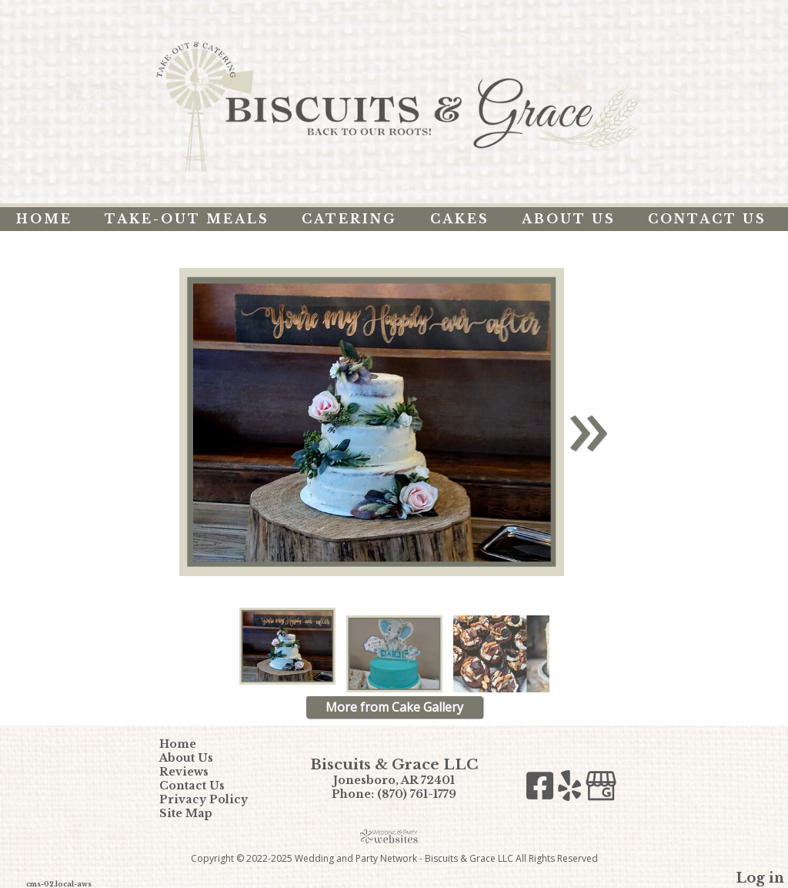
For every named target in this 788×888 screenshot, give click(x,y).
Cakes (459, 218)
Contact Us (707, 218)
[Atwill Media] (394, 836)
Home (44, 218)
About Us (569, 218)
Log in (760, 878)
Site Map (197, 813)
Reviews (195, 772)
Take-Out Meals (187, 218)
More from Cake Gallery (394, 707)
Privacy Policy (215, 799)
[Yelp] (572, 790)
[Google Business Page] (601, 790)
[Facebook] (542, 790)
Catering (349, 218)
